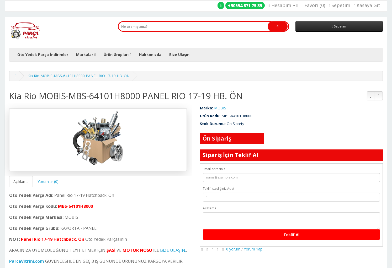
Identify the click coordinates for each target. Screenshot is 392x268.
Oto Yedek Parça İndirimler (42, 54)
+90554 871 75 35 (245, 5)
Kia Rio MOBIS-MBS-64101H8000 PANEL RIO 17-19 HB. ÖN (79, 75)
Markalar (84, 54)
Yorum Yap (253, 249)
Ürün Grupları (116, 54)
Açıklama (21, 181)
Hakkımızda (150, 54)
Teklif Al (291, 234)
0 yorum (233, 249)
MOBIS (220, 107)
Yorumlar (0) (48, 181)
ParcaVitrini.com (26, 261)
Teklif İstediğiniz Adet (218, 188)
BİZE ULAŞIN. (173, 250)
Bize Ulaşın (179, 54)
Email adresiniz (214, 169)
